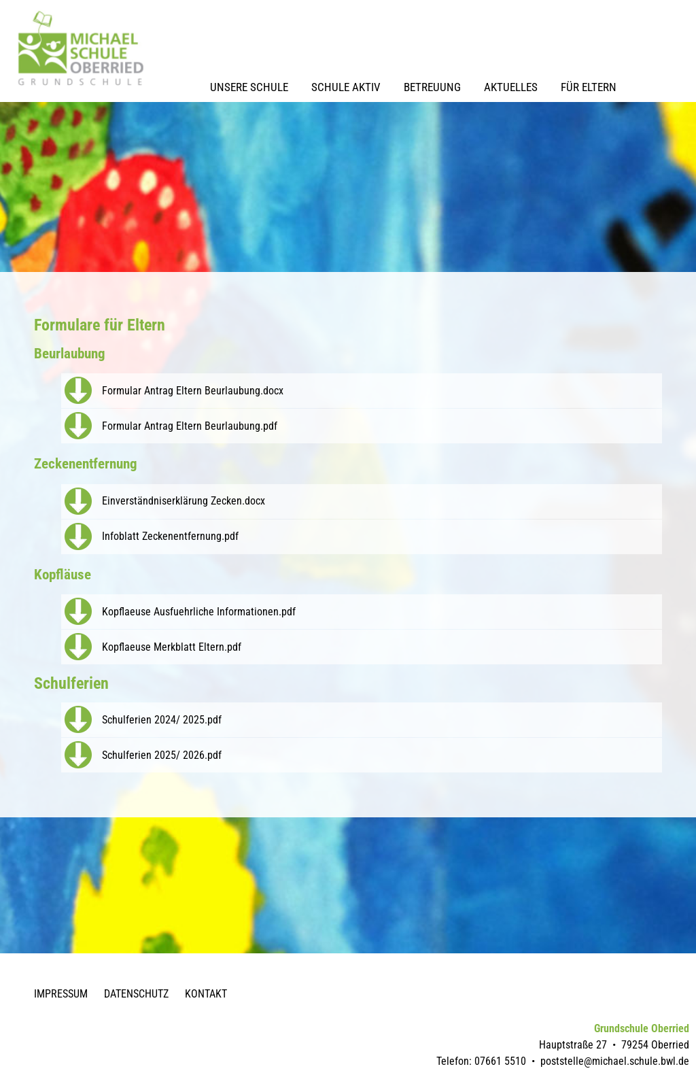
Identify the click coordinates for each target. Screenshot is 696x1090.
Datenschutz (136, 993)
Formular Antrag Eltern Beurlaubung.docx (192, 390)
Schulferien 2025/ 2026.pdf (162, 755)
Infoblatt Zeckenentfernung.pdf (170, 536)
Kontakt (206, 993)
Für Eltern (588, 87)
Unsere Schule (249, 87)
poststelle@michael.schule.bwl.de (614, 1061)
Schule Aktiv (346, 87)
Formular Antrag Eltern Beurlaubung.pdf (189, 426)
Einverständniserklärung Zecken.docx (183, 500)
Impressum (61, 993)
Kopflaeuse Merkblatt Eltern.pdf (171, 647)
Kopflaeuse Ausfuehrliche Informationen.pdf (199, 611)
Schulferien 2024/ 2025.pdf (162, 719)
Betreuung (432, 87)
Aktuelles (511, 87)
